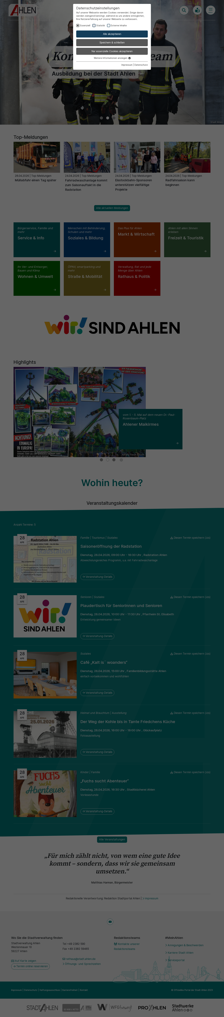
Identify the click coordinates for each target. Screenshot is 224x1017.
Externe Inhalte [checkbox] (119, 25)
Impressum (126, 64)
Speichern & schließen (112, 42)
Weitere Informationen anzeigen (112, 58)
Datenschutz (141, 64)
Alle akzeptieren (112, 33)
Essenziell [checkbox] (85, 25)
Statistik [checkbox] (100, 25)
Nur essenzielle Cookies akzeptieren (112, 51)
